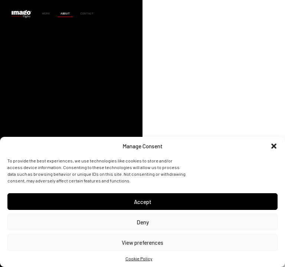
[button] (274, 146)
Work (46, 13)
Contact (87, 13)
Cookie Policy (139, 258)
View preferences (142, 242)
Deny (143, 222)
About (65, 13)
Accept (142, 201)
